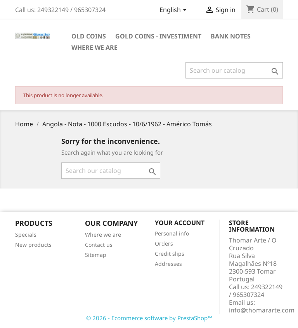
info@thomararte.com (262, 310)
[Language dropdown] (174, 10)
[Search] (234, 70)
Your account (179, 222)
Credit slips (169, 253)
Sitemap (95, 254)
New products (33, 244)
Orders (164, 243)
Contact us (99, 244)
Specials (25, 234)
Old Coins (88, 36)
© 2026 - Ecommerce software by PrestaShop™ (149, 318)
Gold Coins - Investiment (158, 36)
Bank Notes (231, 36)
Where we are (94, 47)
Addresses (168, 263)
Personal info (172, 233)
